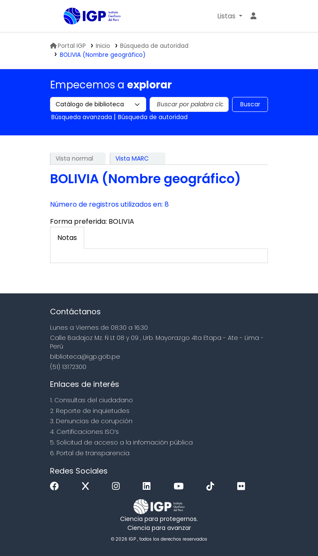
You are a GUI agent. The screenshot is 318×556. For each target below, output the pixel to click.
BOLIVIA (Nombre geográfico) (103, 55)
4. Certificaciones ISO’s (84, 431)
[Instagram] (118, 486)
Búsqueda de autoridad (154, 46)
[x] (87, 486)
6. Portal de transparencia (90, 453)
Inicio (103, 46)
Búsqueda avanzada (81, 117)
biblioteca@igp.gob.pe (85, 356)
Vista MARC (132, 158)
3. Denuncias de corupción (91, 421)
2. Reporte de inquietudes (90, 411)
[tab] (67, 238)
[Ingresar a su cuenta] (253, 16)
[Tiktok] (212, 486)
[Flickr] (243, 486)
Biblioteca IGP (85, 33)
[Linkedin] (149, 486)
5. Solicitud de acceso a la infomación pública (121, 442)
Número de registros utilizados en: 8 (109, 204)
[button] (230, 16)
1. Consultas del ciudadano (91, 400)
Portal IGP (68, 46)
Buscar (250, 104)
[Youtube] (181, 486)
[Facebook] (56, 486)
